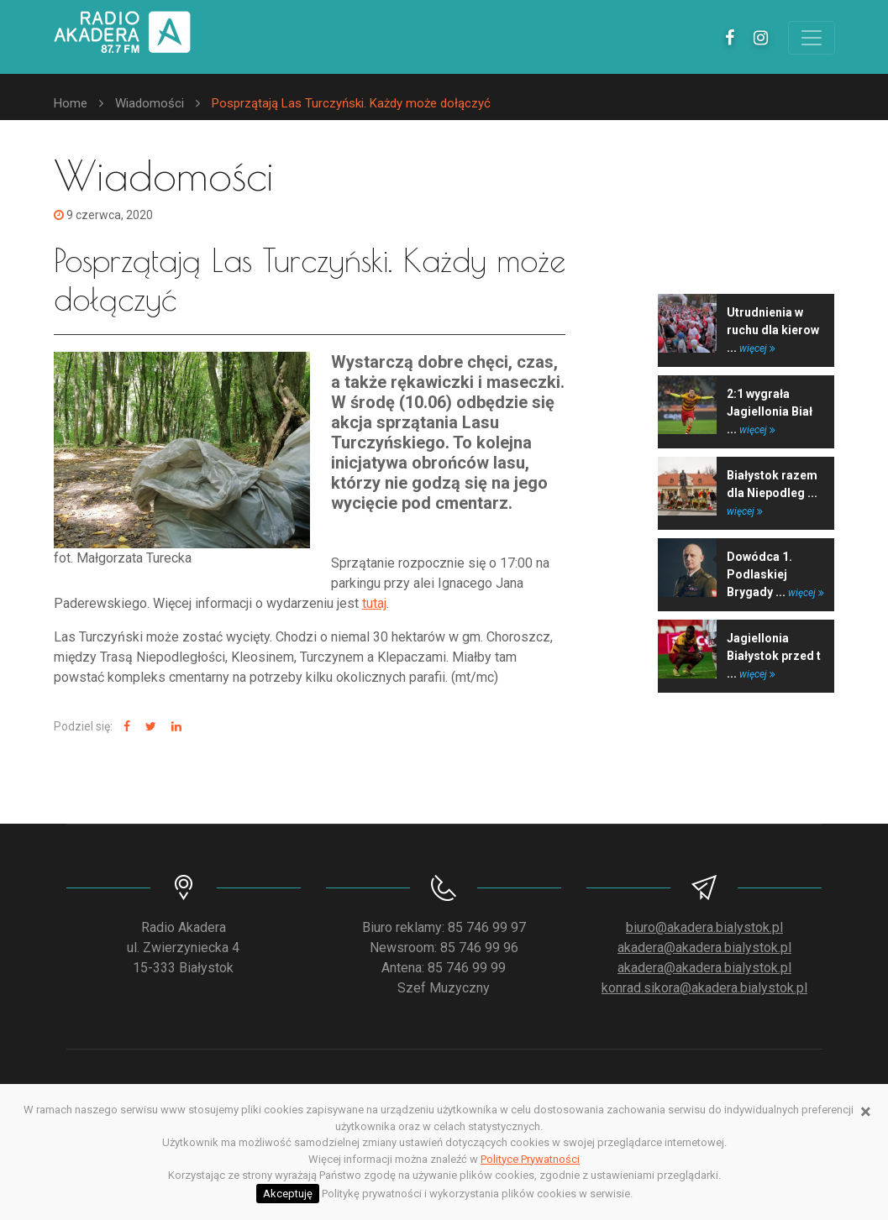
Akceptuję (288, 1193)
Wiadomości (149, 103)
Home (70, 103)
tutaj (374, 603)
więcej (757, 348)
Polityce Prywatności (530, 1159)
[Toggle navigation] (811, 38)
